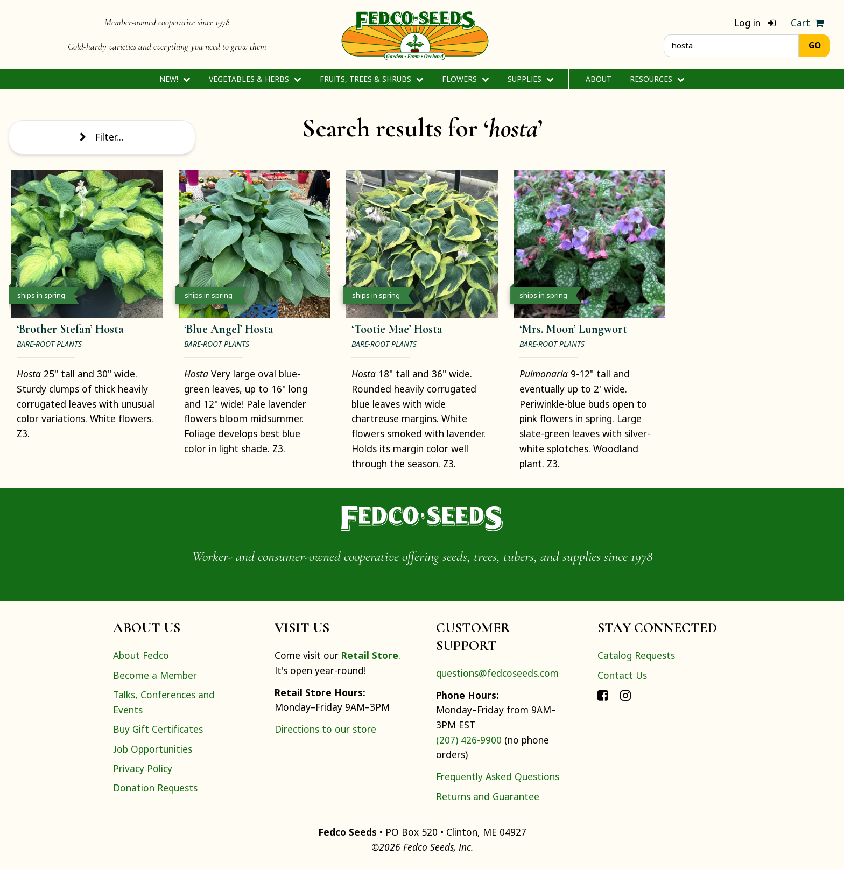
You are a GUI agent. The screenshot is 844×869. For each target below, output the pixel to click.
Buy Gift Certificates (158, 729)
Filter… (102, 136)
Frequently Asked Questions (497, 776)
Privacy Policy (142, 768)
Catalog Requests (636, 655)
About (598, 79)
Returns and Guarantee (487, 796)
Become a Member (155, 675)
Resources (657, 79)
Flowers (465, 79)
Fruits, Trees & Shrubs (371, 79)
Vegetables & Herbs (255, 79)
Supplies (530, 79)
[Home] (415, 34)
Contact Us (622, 675)
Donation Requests (155, 787)
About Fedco (141, 655)
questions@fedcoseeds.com (497, 673)
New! (174, 79)
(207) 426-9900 (469, 739)
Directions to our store (325, 729)
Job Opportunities (152, 748)
